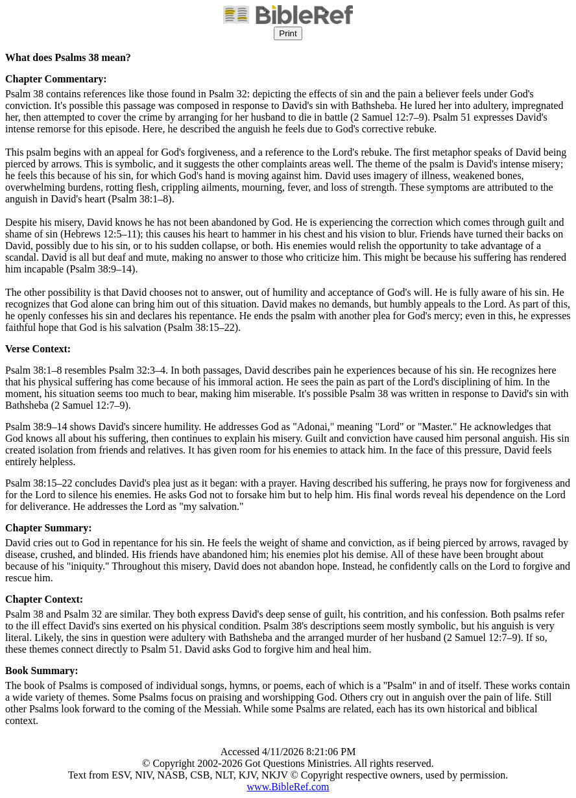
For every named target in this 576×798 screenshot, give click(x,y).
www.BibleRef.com (288, 786)
